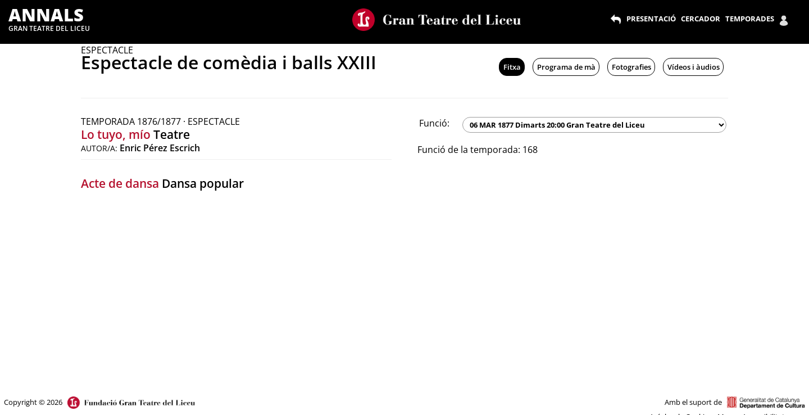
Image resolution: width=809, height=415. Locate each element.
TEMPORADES (749, 18)
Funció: (434, 123)
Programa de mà (566, 67)
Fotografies (631, 67)
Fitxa (512, 67)
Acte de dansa (120, 183)
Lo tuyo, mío (116, 134)
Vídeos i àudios (693, 67)
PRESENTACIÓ (651, 18)
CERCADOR (700, 18)
